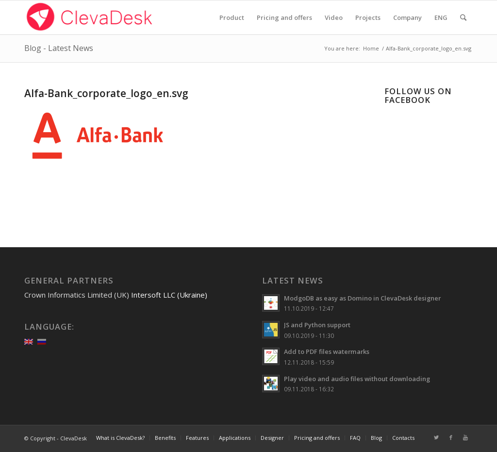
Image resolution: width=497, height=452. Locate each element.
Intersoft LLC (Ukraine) (169, 295)
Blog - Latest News (58, 48)
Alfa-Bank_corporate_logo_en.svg (106, 93)
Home (371, 48)
